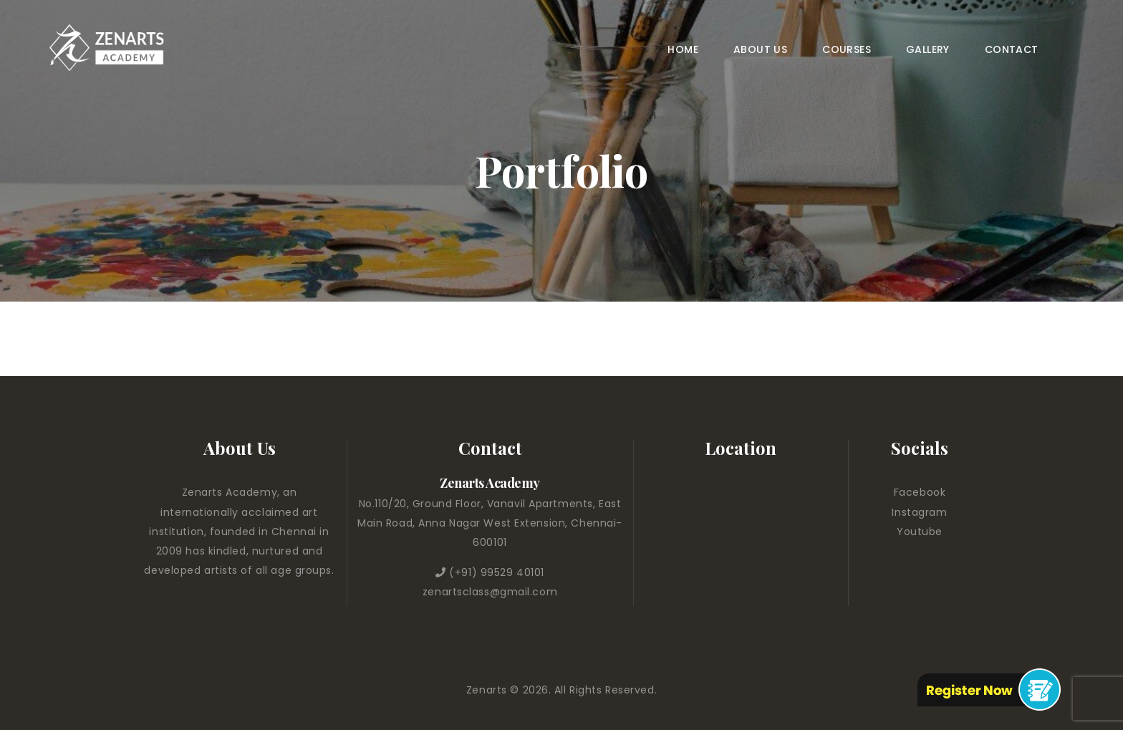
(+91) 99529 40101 (496, 572)
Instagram (919, 512)
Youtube (920, 531)
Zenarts (488, 690)
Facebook (919, 492)
